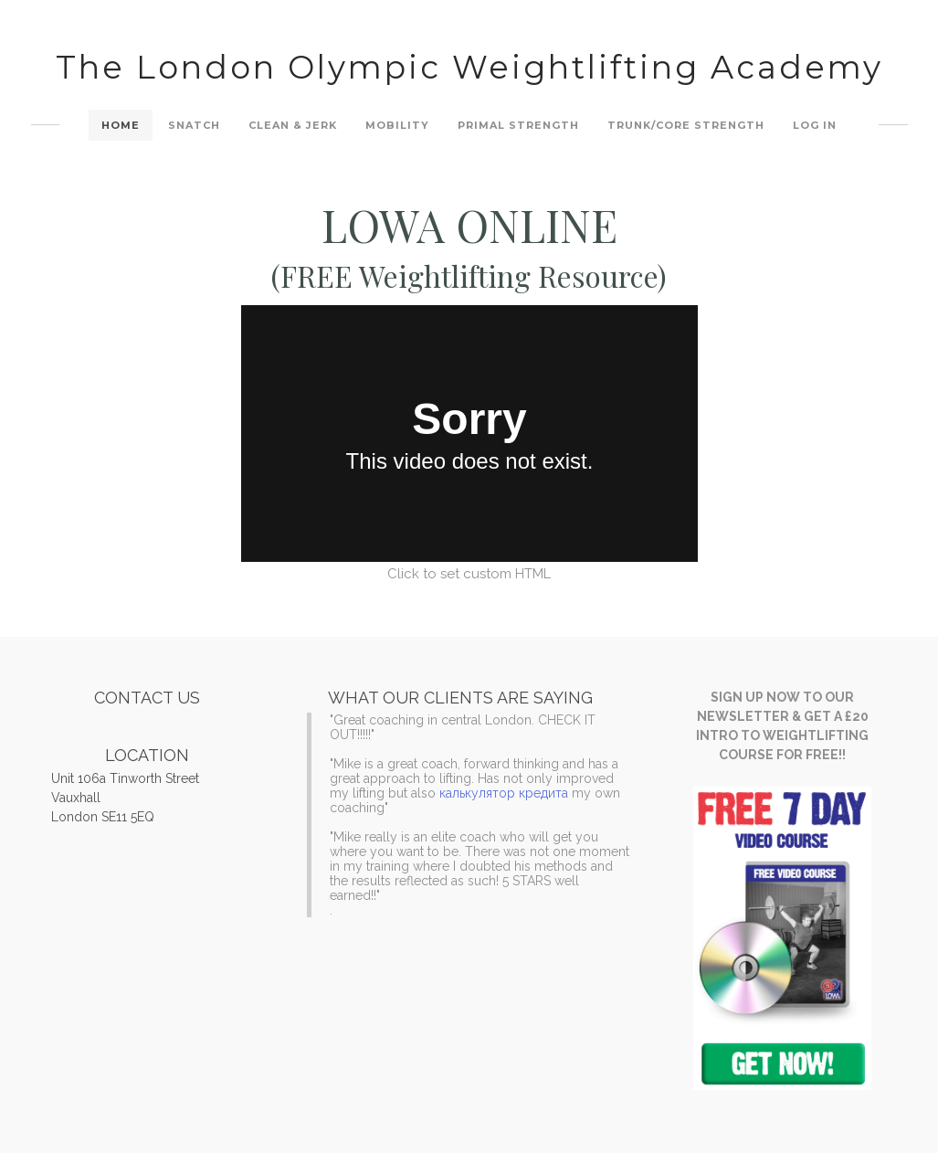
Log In (815, 125)
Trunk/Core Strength (685, 125)
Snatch (194, 125)
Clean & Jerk (292, 125)
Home (120, 125)
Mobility (397, 125)
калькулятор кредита (503, 793)
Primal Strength (518, 125)
